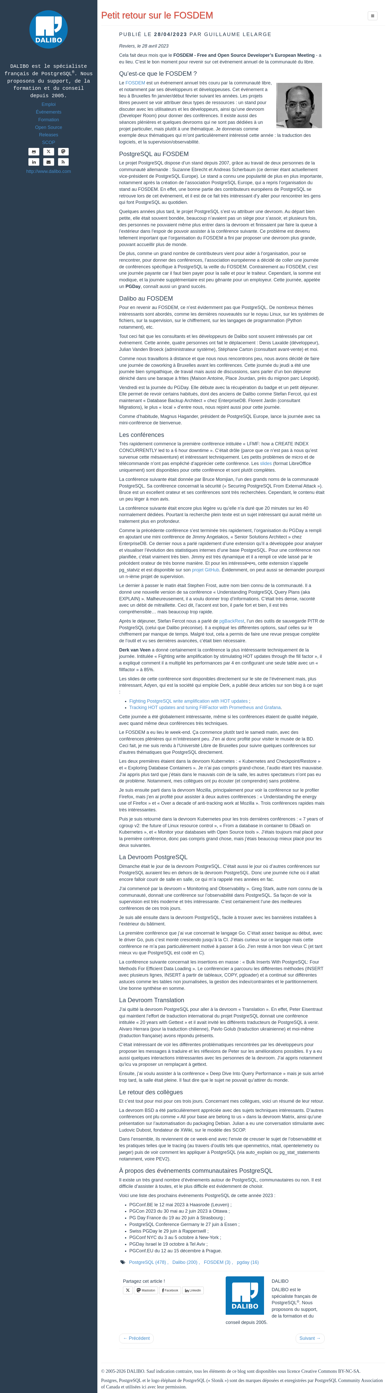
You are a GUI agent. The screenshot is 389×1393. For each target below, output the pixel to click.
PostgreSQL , (148, 1262)
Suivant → (310, 1338)
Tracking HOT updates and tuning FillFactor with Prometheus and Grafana (205, 707)
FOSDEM (135, 82)
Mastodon (146, 1290)
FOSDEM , (218, 1262)
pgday (248, 1262)
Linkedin (193, 1290)
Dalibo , (186, 1262)
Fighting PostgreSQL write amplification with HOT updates (188, 701)
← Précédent (136, 1338)
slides (266, 463)
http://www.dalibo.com (48, 171)
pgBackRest (231, 621)
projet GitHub (205, 569)
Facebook (170, 1290)
